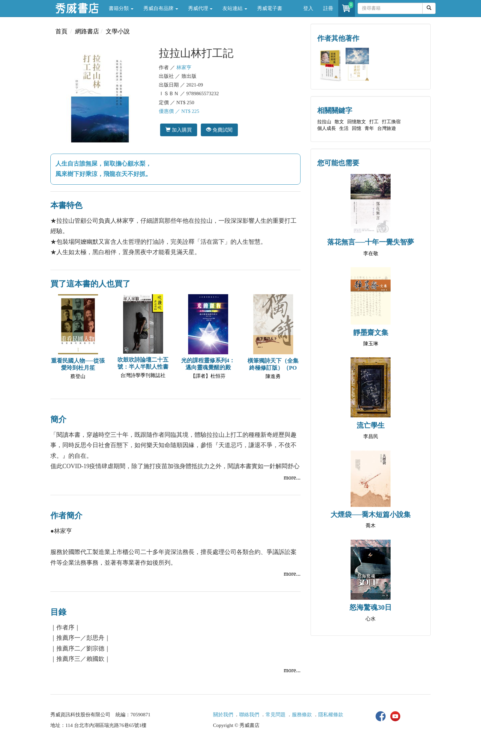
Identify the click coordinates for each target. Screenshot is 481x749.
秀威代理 (200, 8)
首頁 (61, 31)
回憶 (356, 128)
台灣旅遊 (386, 128)
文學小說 (118, 31)
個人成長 (326, 128)
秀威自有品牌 (160, 8)
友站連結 (234, 8)
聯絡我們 (249, 714)
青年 (369, 128)
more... (292, 477)
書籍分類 (121, 8)
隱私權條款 (330, 714)
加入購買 (178, 130)
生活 (344, 128)
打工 (374, 121)
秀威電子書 (269, 8)
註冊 (328, 8)
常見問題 (276, 714)
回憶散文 (356, 121)
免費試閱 (219, 130)
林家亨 (183, 67)
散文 (339, 121)
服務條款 (302, 714)
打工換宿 (391, 121)
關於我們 (223, 714)
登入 (308, 8)
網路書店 (87, 31)
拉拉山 (324, 121)
